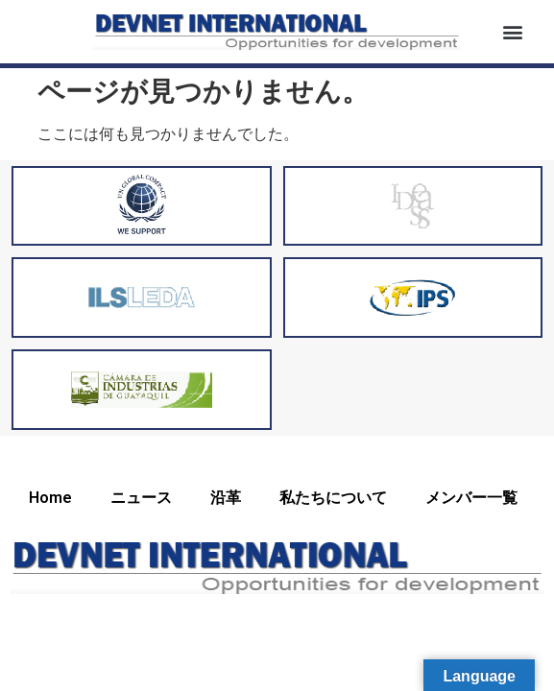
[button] (512, 31)
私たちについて (333, 497)
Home (50, 497)
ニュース (141, 497)
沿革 (225, 497)
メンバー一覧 (471, 497)
